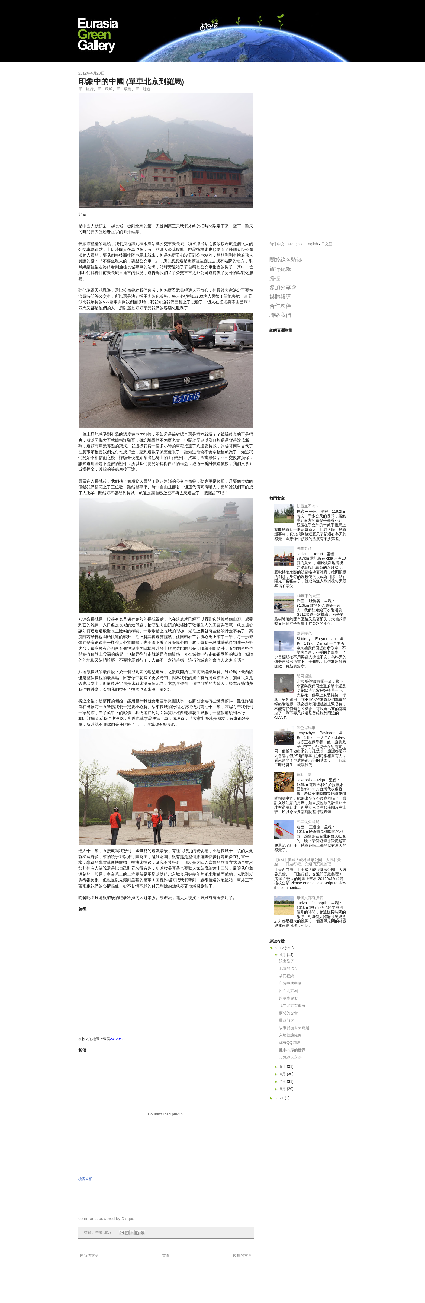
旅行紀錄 (280, 269)
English (311, 244)
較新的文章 (89, 1255)
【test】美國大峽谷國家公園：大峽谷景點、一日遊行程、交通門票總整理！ (307, 862)
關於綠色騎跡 (285, 260)
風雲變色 (304, 633)
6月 (283, 1074)
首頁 (166, 1255)
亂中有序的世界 (292, 1050)
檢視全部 (85, 1179)
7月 (283, 1081)
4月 (283, 954)
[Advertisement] (308, 152)
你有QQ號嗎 (289, 1042)
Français (295, 244)
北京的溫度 (288, 968)
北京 (107, 1232)
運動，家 (304, 774)
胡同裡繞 (304, 676)
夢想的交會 (288, 1013)
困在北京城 (288, 991)
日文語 (327, 244)
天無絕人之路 (290, 1057)
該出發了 (286, 961)
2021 (280, 1098)
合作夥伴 (280, 306)
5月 (283, 1066)
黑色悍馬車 (306, 728)
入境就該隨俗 (290, 1035)
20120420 (117, 1039)
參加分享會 (283, 287)
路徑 (274, 278)
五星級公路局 (308, 822)
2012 (280, 948)
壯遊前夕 (286, 1020)
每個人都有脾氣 (310, 898)
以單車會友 (288, 998)
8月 (283, 1089)
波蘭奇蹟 (304, 548)
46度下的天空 (308, 595)
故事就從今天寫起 (294, 1028)
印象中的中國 (290, 983)
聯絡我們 (280, 315)
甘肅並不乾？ (308, 506)
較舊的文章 (242, 1255)
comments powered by (106, 1218)
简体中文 (277, 244)
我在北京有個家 (292, 1005)
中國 (98, 1232)
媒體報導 (280, 297)
